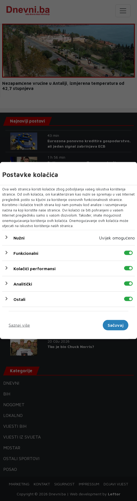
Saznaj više (19, 325)
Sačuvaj (116, 325)
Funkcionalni (25, 252)
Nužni (19, 237)
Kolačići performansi (34, 268)
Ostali (19, 299)
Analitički (22, 283)
